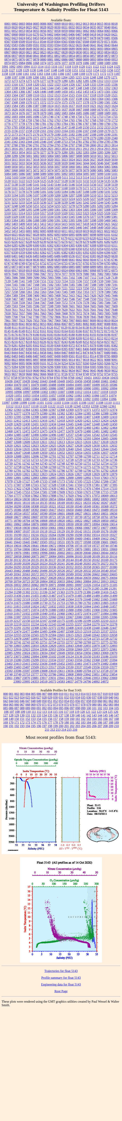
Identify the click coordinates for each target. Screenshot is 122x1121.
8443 (7, 352)
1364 (7, 91)
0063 (93, 31)
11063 (78, 395)
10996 (18, 392)
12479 (78, 431)
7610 (7, 309)
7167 (29, 284)
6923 (57, 270)
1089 (107, 63)
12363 (17, 410)
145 (105, 715)
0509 (22, 41)
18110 (26, 502)
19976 (17, 553)
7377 (93, 292)
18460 (78, 510)
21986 (113, 613)
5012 (107, 156)
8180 (36, 334)
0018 (114, 23)
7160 (107, 281)
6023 (114, 231)
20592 (78, 574)
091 (38, 708)
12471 (17, 431)
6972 (107, 270)
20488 (26, 570)
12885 (52, 477)
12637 (44, 449)
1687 (93, 113)
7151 (43, 281)
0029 (50, 27)
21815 (17, 606)
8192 (86, 334)
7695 (107, 313)
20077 (44, 556)
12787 (70, 470)
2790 (29, 145)
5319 (57, 213)
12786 (61, 470)
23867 (17, 678)
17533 (113, 488)
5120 (7, 181)
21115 (9, 588)
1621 (93, 106)
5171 (86, 188)
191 (11, 726)
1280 (64, 81)
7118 (100, 277)
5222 (57, 199)
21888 (70, 610)
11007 (61, 392)
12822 (35, 474)
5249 (22, 206)
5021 (57, 159)
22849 (78, 645)
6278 (79, 242)
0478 (93, 38)
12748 (61, 463)
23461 (78, 663)
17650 (78, 492)
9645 (93, 370)
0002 (14, 23)
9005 (64, 359)
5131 (79, 181)
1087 (93, 63)
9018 (86, 359)
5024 (72, 159)
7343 (57, 292)
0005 (36, 23)
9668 (50, 374)
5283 (107, 206)
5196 (29, 195)
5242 (86, 202)
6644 (93, 259)
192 (16, 726)
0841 (36, 56)
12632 (113, 445)
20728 (35, 581)
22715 (61, 638)
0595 (64, 45)
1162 (33, 73)
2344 (29, 141)
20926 (9, 585)
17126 (17, 481)
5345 (72, 216)
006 (38, 694)
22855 (87, 645)
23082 (26, 656)
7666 (57, 313)
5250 (29, 206)
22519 (87, 631)
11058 (61, 395)
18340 (78, 506)
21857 (113, 606)
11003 (52, 392)
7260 (22, 292)
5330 (22, 216)
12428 (9, 424)
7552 (100, 299)
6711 (100, 259)
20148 (78, 560)
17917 (61, 495)
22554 (9, 635)
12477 (61, 431)
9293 (36, 367)
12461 (96, 427)
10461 (105, 381)
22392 (61, 628)
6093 (57, 234)
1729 (43, 116)
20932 (17, 585)
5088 (36, 174)
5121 (14, 181)
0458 (72, 38)
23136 (78, 656)
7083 (107, 274)
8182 (43, 334)
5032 (14, 163)
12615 (78, 442)
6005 (43, 231)
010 (61, 694)
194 (27, 726)
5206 (64, 195)
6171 (50, 238)
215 (69, 729)
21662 (96, 599)
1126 (5, 70)
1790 (107, 124)
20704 (17, 581)
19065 (70, 528)
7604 (86, 306)
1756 (7, 120)
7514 (36, 299)
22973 (105, 649)
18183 (69, 502)
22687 (26, 638)
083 (111, 704)
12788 (78, 470)
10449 (61, 381)
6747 (7, 263)
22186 (78, 620)
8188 (72, 334)
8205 (50, 338)
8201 (29, 338)
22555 (17, 635)
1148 (54, 70)
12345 (77, 406)
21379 (78, 592)
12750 (78, 463)
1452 (79, 91)
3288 (7, 156)
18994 (96, 524)
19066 (78, 528)
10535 (105, 385)
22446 (105, 628)
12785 (52, 470)
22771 (96, 642)
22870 (96, 645)
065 (11, 704)
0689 (72, 48)
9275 (7, 367)
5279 (79, 206)
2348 (57, 141)
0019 (7, 27)
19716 (78, 545)
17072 (113, 477)
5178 (22, 191)
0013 (86, 23)
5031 (7, 163)
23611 (61, 671)
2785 (107, 141)
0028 (43, 27)
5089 (43, 174)
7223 (79, 288)
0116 (29, 34)
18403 (44, 510)
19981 (26, 553)
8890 (22, 359)
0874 (7, 59)
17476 (87, 488)
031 (61, 697)
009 (55, 694)
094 (55, 708)
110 (28, 711)
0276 (43, 34)
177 (50, 722)
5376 (86, 216)
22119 (8, 620)
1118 (68, 66)
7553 (107, 299)
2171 (114, 131)
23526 (61, 667)
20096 (70, 556)
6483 (36, 256)
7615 (43, 309)
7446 (114, 295)
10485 (44, 385)
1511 (43, 95)
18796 (35, 520)
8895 (29, 359)
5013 (114, 156)
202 (72, 726)
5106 (36, 177)
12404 (70, 417)
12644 (105, 449)
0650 (36, 48)
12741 (17, 463)
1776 (7, 124)
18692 (26, 517)
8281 (14, 345)
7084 (114, 274)
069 (33, 704)
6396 (107, 252)
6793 (93, 263)
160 (72, 719)
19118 (43, 531)
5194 (14, 195)
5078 (79, 170)
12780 (9, 470)
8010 (100, 320)
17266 (105, 481)
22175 (61, 620)
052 (55, 701)
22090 (96, 617)
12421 (87, 420)
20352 (70, 567)
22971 (87, 649)
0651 (43, 48)
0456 (57, 38)
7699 (7, 317)
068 (27, 704)
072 (50, 704)
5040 (72, 163)
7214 (29, 288)
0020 (14, 27)
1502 (114, 91)
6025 (14, 234)
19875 (70, 549)
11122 (52, 406)
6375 (50, 252)
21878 (44, 610)
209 (111, 726)
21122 (17, 588)
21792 (87, 603)
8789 (100, 356)
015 (88, 694)
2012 (29, 127)
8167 (86, 331)
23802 (61, 674)
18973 (87, 524)
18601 (61, 513)
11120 (43, 406)
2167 (86, 131)
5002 (36, 156)
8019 (107, 320)
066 (16, 704)
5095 (86, 174)
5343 (64, 216)
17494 (96, 488)
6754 (57, 263)
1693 (14, 116)
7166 (22, 284)
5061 (79, 166)
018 (105, 694)
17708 (96, 492)
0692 (93, 48)
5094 (79, 174)
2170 (107, 131)
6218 (78, 238)
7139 (7, 281)
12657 (105, 452)
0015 (100, 23)
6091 (43, 234)
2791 (36, 145)
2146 (57, 127)
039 (105, 697)
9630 (50, 370)
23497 (26, 667)
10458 (87, 381)
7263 (43, 292)
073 (55, 704)
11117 (26, 406)
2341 (7, 141)
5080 (93, 170)
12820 (17, 474)
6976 (7, 274)
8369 (64, 345)
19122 (52, 531)
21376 (70, 592)
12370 (78, 410)
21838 (70, 606)
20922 (113, 581)
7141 (22, 281)
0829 (72, 52)
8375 (86, 345)
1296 (93, 81)
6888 (86, 267)
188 (111, 722)
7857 (114, 317)
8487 (36, 356)
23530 (70, 667)
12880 (9, 477)
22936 (44, 649)
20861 (78, 581)
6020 (93, 231)
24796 (87, 681)
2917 (7, 152)
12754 (105, 463)
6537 (79, 256)
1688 (100, 113)
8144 (114, 327)
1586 (29, 106)
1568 (14, 102)
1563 (93, 99)
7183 (57, 284)
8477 (100, 352)
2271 (36, 138)
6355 (107, 249)
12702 (61, 456)
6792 (86, 263)
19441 (9, 542)
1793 (7, 127)
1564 (100, 99)
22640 (87, 635)
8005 (79, 320)
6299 (29, 245)
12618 (105, 442)
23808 (70, 674)
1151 (75, 70)
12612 (52, 442)
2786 (114, 141)
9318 (22, 370)
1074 (43, 63)
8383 (7, 349)
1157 (117, 70)
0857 (93, 56)
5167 (57, 188)
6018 (79, 231)
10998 (35, 392)
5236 (43, 202)
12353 (86, 406)
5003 (43, 156)
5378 (100, 216)
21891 (87, 610)
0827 (57, 52)
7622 (72, 309)
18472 (96, 510)
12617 (96, 442)
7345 (64, 292)
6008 (50, 231)
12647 (17, 452)
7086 (15, 277)
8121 (29, 327)
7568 (50, 302)
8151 (29, 331)
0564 (57, 41)
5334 (50, 216)
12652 (61, 452)
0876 (22, 59)
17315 (35, 485)
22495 (44, 631)
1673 (7, 113)
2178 (43, 134)
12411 (8, 420)
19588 (87, 542)
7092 (43, 277)
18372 (113, 506)
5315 (29, 213)
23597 (26, 671)
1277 (43, 81)
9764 (50, 377)
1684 (72, 113)
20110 (105, 556)
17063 (105, 477)
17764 (9, 495)
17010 (96, 477)
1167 (68, 73)
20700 (9, 581)
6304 (64, 245)
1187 (117, 73)
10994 (113, 388)
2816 (14, 149)
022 (11, 697)
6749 (22, 263)
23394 (113, 660)
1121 (89, 66)
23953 (96, 678)
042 (5, 701)
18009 (105, 495)
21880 (52, 610)
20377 (105, 567)
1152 (82, 70)
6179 (64, 238)
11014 (87, 392)
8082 (86, 324)
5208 (79, 195)
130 (22, 715)
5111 (65, 177)
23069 (105, 653)
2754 (72, 141)
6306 (79, 245)
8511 (86, 356)
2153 (107, 127)
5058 (64, 166)
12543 (105, 435)
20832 (52, 581)
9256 (72, 363)
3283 (86, 152)
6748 (14, 263)
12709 (87, 456)
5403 (14, 224)
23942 (70, 678)
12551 (26, 438)
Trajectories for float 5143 (61, 971)
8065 (50, 324)
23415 (26, 663)
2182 (72, 134)
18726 (61, 517)
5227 (93, 199)
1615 (57, 106)
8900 (57, 359)
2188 (93, 134)
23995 (26, 681)
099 (83, 708)
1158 (5, 73)
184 (88, 722)
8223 (36, 342)
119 (77, 711)
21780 (78, 603)
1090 (114, 63)
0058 (57, 31)
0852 (57, 56)
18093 (105, 499)
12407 (87, 417)
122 (93, 711)
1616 (64, 106)
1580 (100, 102)
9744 (79, 374)
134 (44, 715)
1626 (14, 109)
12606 (113, 438)
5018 (36, 159)
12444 (61, 424)
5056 (50, 166)
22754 (52, 642)
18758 (96, 517)
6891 (100, 267)
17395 (113, 485)
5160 (7, 188)
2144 (43, 127)
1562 (86, 99)
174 (33, 722)
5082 (107, 170)
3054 (22, 152)
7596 (36, 306)
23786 (52, 674)
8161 (43, 331)
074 (61, 704)
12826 (70, 474)
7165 (14, 284)
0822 (36, 52)
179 (61, 722)
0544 (43, 41)
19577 (78, 542)
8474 (86, 352)
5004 (50, 156)
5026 (86, 159)
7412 (64, 295)
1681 (50, 113)
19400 (78, 538)
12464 (113, 427)
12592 (78, 438)
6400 (7, 256)
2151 (93, 127)
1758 (22, 120)
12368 (61, 410)
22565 (35, 635)
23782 (44, 674)
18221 (78, 502)
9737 (72, 374)
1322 (50, 84)
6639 (57, 259)
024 (22, 697)
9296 (50, 367)
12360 (103, 406)
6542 (86, 256)
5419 (93, 224)
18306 (26, 506)
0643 (107, 45)
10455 (70, 381)
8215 (7, 342)
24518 (44, 681)
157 (55, 719)
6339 (64, 249)
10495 (78, 385)
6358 (14, 252)
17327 (44, 485)
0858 (100, 56)
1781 (43, 124)
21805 (105, 603)
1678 (36, 113)
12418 (61, 420)
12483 (113, 431)
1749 (72, 116)
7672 (79, 313)
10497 (87, 385)
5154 (79, 184)
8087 (100, 324)
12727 (61, 460)
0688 (64, 48)
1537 (72, 99)
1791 (114, 124)
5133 (93, 181)
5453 (14, 231)
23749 (17, 674)
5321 (72, 213)
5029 (107, 159)
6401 (14, 256)
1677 (29, 113)
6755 (64, 263)
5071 (29, 170)
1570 (29, 102)
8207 (64, 338)
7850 (107, 317)
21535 (52, 599)
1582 (114, 102)
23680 (78, 671)
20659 (87, 578)
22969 (78, 649)
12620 (9, 445)
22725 (96, 638)
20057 (9, 556)
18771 (9, 520)
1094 (26, 66)
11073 (104, 395)
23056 (87, 653)
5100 (107, 174)
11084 (35, 399)
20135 (35, 560)
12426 (113, 420)
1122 (96, 66)
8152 (36, 331)
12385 (87, 413)
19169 (96, 531)
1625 (7, 109)
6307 (86, 245)
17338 (61, 485)
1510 (36, 95)
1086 (86, 63)
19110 (35, 531)
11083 (26, 399)
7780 (36, 317)
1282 (79, 81)
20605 (113, 574)
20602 (96, 574)
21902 (105, 610)
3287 (114, 152)
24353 (35, 681)
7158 (93, 281)
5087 (29, 174)
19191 (9, 535)
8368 (57, 345)
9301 (64, 367)
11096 (112, 399)
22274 (105, 624)
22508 (70, 631)
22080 (78, 617)
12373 (105, 410)
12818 (113, 470)
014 (83, 694)
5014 (7, 159)
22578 (44, 635)
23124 (70, 656)
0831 (86, 52)
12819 (9, 474)
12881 (17, 477)
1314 (114, 81)
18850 (105, 520)
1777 (14, 124)
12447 (87, 424)
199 (55, 726)
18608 (70, 513)
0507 (7, 41)
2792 (43, 145)
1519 (100, 95)
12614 (70, 442)
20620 (26, 578)
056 (77, 701)
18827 (87, 520)
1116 (54, 66)
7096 (57, 277)
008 (50, 694)
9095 (22, 363)
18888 (44, 524)
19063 (61, 528)
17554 (35, 492)
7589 (7, 306)
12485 (17, 435)
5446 (79, 227)
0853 (64, 56)
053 (61, 701)
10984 (35, 388)
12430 (26, 424)
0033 (79, 27)
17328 (52, 485)
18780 (17, 520)
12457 (61, 427)
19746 (113, 545)
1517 (86, 95)
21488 (87, 595)
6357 (7, 252)
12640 (70, 449)
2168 (93, 131)
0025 (29, 27)
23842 (87, 674)
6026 (22, 234)
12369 (70, 410)
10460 (96, 381)
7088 (22, 277)
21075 (105, 585)
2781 (79, 141)
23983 (17, 681)
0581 (114, 41)
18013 (113, 495)
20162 (96, 560)
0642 (100, 45)
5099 (100, 174)
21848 (105, 606)
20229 (52, 563)
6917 (14, 270)
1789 (100, 124)
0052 (14, 31)
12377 (17, 413)
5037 (50, 163)
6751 (36, 263)
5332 (36, 216)
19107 (26, 531)
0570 (100, 41)
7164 (7, 284)
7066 (36, 274)
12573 (61, 438)
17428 (26, 488)
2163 (57, 131)
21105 (113, 585)
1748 (64, 116)
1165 (54, 73)
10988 (70, 388)
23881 (35, 678)
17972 (96, 495)
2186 (79, 134)
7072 (50, 274)
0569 (93, 41)
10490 (61, 385)
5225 (79, 199)
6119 (36, 238)
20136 (44, 560)
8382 (114, 345)
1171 (96, 73)
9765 (57, 377)
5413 (50, 224)
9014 (72, 359)
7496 (29, 299)
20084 (52, 556)
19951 (105, 549)
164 (94, 719)
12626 (61, 445)
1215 (78, 77)
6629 (107, 256)
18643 (96, 513)
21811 (8, 606)
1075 (50, 63)
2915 (107, 149)
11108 (99, 402)
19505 (44, 542)
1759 (29, 120)
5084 (7, 174)
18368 (105, 506)
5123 (29, 181)
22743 (26, 642)
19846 (52, 549)
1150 (68, 70)
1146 (40, 70)
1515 (72, 95)
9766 (64, 377)
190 (5, 726)
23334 (52, 660)
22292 (26, 628)
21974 (87, 613)
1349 (86, 88)
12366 (44, 410)
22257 (78, 624)
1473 (100, 91)
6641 (72, 259)
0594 (57, 45)
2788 (14, 145)
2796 (64, 145)
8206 (57, 338)
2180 (57, 134)
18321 (52, 506)
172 (22, 722)
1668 (86, 109)
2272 (43, 138)
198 (50, 726)
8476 (93, 352)
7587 (114, 302)
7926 (29, 320)
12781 (17, 470)
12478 (70, 431)
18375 (9, 510)
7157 (86, 281)
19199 (17, 535)
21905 (113, 610)
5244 (100, 202)
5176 (7, 191)
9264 (93, 363)
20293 (17, 567)
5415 (64, 224)
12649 (35, 452)
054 (66, 701)
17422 (17, 488)
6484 (43, 256)
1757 (14, 120)
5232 (14, 202)
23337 (61, 660)
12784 (44, 470)
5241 (79, 202)
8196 (107, 334)
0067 (7, 34)
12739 (9, 463)
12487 (26, 435)
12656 (96, 452)
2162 (50, 131)
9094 (14, 363)
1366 (22, 91)
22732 (113, 638)
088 (22, 708)
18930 (70, 524)
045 (16, 701)
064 (5, 704)
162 (83, 719)
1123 (103, 66)
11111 (116, 402)
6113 (15, 238)
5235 (36, 202)
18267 (104, 502)
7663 (43, 313)
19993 (35, 553)
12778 (105, 467)
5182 (50, 191)
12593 (87, 438)
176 (44, 722)
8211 (93, 338)
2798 (79, 145)
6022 (107, 231)
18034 (35, 499)
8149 (22, 331)
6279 (86, 242)
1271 (114, 77)
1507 (22, 95)
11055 (44, 395)
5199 (50, 195)
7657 (22, 313)
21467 (52, 595)
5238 (57, 202)
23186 (105, 656)
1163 (40, 73)
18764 (113, 517)
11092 (87, 399)
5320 (64, 213)
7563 (29, 302)
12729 (78, 460)
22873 (105, 645)
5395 (72, 220)
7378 (100, 292)
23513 (44, 667)
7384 (7, 295)
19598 (96, 542)
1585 (22, 106)
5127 (57, 181)
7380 (107, 292)
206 (94, 726)
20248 (78, 563)
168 (116, 719)
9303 (79, 367)
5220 (43, 199)
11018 (104, 392)
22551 (113, 631)
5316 (36, 213)
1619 (86, 106)
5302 (64, 209)
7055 (22, 274)
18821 (70, 520)
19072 (96, 528)
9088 (107, 359)
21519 (26, 599)
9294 (43, 367)
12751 (87, 463)
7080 (86, 274)
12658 (113, 452)
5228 (100, 199)
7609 (114, 306)
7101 (65, 277)
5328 (7, 216)
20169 (105, 560)
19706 (70, 545)
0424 (22, 38)
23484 (113, 663)
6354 (100, 249)
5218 (36, 199)
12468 (9, 431)
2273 (50, 138)
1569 (22, 102)
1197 (15, 77)
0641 (93, 45)
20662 (96, 578)
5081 (100, 170)
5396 (79, 220)
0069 (22, 34)
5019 (43, 159)
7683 (100, 313)
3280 (64, 152)
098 (77, 708)
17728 (113, 492)
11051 (18, 395)
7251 (93, 288)
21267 (78, 588)
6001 (29, 231)
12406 (78, 417)
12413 (26, 420)
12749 (70, 463)
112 (39, 711)
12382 (61, 413)
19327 (113, 535)
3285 (100, 152)
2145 (50, 127)
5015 (14, 159)
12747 (52, 463)
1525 (29, 99)
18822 (78, 520)
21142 (34, 588)
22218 (9, 624)
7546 (72, 299)
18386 (17, 510)
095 (61, 708)
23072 (9, 656)
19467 (35, 542)
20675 (105, 578)
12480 (87, 431)
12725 (52, 460)
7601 (72, 306)
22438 (87, 628)
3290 (22, 156)
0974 (7, 63)
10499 (96, 385)
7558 (14, 302)
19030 (26, 528)
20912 (96, 581)
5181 (43, 191)
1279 (57, 81)
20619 (17, 578)
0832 (93, 52)
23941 (61, 678)
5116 (100, 177)
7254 (114, 288)
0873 (114, 56)
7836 (79, 317)
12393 (9, 417)
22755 (61, 642)
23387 (105, 660)
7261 (29, 292)
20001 (52, 553)
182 (77, 722)
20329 (35, 567)
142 (88, 715)
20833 (61, 581)
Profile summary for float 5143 (61, 977)
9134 (57, 363)
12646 (9, 452)
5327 (114, 213)
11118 (35, 406)
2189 (100, 134)
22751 (44, 642)
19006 (105, 524)
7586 (107, 302)
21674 (9, 603)
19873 (61, 549)
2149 (79, 127)
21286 (104, 588)
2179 (50, 134)
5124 (36, 181)
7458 (7, 299)
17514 (105, 488)
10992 (105, 388)
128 (11, 715)
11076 (9, 399)
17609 (61, 492)
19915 (96, 549)
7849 (100, 317)
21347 (52, 592)
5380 (107, 216)
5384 (14, 220)
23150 (87, 656)
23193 (113, 656)
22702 (44, 638)
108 (17, 711)
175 (38, 722)
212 (52, 729)
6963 (79, 270)
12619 (113, 442)
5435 (57, 227)
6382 (64, 252)
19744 (105, 545)
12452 (17, 427)
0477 (86, 38)
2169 (100, 131)
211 (47, 729)
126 (115, 711)
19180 (113, 531)
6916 (7, 270)
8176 (14, 334)
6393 (93, 252)
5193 (7, 195)
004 (27, 694)
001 (11, 694)
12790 (87, 470)
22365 (44, 628)
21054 (96, 585)
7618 (50, 309)
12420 (78, 420)
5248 (14, 206)
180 (66, 722)
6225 (7, 242)
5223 (64, 199)
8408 (93, 349)
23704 (87, 671)
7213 (22, 288)
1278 (50, 81)
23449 (52, 663)
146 (111, 715)
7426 (93, 295)
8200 (22, 338)
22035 (26, 617)
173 (27, 722)
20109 (96, 556)
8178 (22, 334)
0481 (107, 38)
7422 (79, 295)
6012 (72, 231)
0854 (72, 56)
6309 (100, 245)
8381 (107, 345)
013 (77, 694)
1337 (7, 88)
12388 (105, 413)
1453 (86, 91)
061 (105, 701)
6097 (86, 234)
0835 (114, 52)
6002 (36, 231)
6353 (93, 249)
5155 (86, 184)
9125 (50, 363)
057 (83, 701)
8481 (114, 352)
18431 (61, 510)
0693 (100, 48)
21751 (52, 603)
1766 (79, 120)
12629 (87, 445)
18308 (35, 506)
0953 (114, 59)
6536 (72, 256)
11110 (108, 402)
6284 (7, 245)
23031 (35, 653)
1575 (64, 102)
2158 (29, 131)
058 (88, 701)
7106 (79, 277)
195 (33, 726)
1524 (22, 99)
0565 (64, 41)
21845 (96, 606)
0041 (114, 27)
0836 (7, 56)
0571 (107, 41)
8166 (79, 331)
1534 (50, 99)
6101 (107, 234)
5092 (64, 174)
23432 (35, 663)
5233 (22, 202)
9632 (64, 370)
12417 (52, 420)
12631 (105, 445)
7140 (14, 281)
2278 (86, 138)
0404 (57, 34)
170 (11, 722)
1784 (64, 124)
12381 (52, 413)
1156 (110, 70)
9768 (71, 377)
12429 (17, 424)
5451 (114, 227)
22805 (26, 645)
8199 (14, 338)
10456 (78, 381)
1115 (47, 66)
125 (110, 711)
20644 (78, 578)
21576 (78, 599)
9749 (86, 374)
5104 (22, 177)
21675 (17, 603)
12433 (44, 424)
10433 (97, 377)
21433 (9, 595)
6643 (86, 259)
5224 (72, 199)
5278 (72, 206)
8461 (50, 352)
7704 (22, 317)
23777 (35, 674)
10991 (96, 388)
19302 (87, 535)
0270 (36, 34)
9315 (14, 370)
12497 (61, 435)
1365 (14, 91)
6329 (22, 249)
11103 (57, 402)
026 (33, 697)
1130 (33, 70)
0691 (86, 48)
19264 (52, 535)
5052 (29, 166)
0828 (64, 52)
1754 (107, 116)
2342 (14, 141)
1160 (19, 73)
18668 (9, 517)
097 (72, 708)
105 (116, 708)
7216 (43, 288)
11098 (14, 402)
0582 (7, 45)
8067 (64, 324)
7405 (50, 295)
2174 (22, 134)
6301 (43, 245)
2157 (22, 131)
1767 (86, 120)
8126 (50, 327)
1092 (12, 66)
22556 (26, 635)
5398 (93, 220)
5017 (29, 159)
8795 (107, 356)
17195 (78, 481)
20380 (113, 567)
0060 (72, 31)
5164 (36, 188)
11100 (32, 402)
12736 (113, 460)
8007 (86, 320)
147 (116, 715)
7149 (29, 281)
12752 (96, 463)
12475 (44, 431)
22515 (78, 631)
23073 (17, 656)
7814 (64, 317)
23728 (105, 671)
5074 (50, 170)
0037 (100, 27)
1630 (22, 109)
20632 (61, 578)
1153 (89, 70)
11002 (44, 392)
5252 (43, 206)
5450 (107, 227)
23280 (17, 660)
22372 (52, 628)
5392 (64, 220)
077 (77, 704)
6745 (107, 259)
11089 (61, 399)
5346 (79, 216)
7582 (93, 302)
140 (77, 715)
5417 (79, 224)
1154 (96, 70)
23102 (52, 656)
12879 (113, 474)
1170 (89, 73)
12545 (113, 435)
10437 (17, 381)
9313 (7, 370)
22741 (17, 642)
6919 (29, 270)
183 (83, 722)
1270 (107, 77)
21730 (44, 603)
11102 (48, 402)
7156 (79, 281)
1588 (43, 106)
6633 (22, 259)
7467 (14, 299)
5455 (22, 231)
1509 (29, 95)
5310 (7, 213)
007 (44, 694)
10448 (52, 381)
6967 (86, 270)
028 (44, 697)
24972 (105, 681)
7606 (100, 306)
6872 (7, 267)
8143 (107, 327)
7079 (79, 274)
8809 (114, 356)
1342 (43, 88)
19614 (9, 545)
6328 (14, 249)
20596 (87, 574)
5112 (72, 177)
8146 (14, 331)
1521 (114, 95)
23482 (105, 663)
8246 (72, 342)
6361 (36, 252)
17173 (61, 481)
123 (99, 711)
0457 (64, 38)
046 (22, 701)
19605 (113, 542)
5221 (50, 199)
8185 (64, 334)
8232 (50, 342)
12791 (96, 470)
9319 (29, 370)
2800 (93, 145)
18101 (18, 502)
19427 (113, 538)
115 (55, 711)
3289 (14, 156)
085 (5, 708)
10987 (61, 388)
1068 (36, 63)
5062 (86, 166)
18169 (61, 502)
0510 (29, 41)
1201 (43, 77)
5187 (79, 191)
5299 (43, 209)
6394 (100, 252)
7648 (114, 309)
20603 (105, 574)
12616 (87, 442)
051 (50, 701)
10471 (26, 385)
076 (72, 704)
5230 (114, 199)
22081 (87, 617)
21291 (113, 588)
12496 (52, 435)
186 (99, 722)
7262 (36, 292)
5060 (72, 166)
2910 (72, 149)
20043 (96, 553)
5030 (114, 159)
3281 (72, 152)
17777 (17, 495)
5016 (22, 159)
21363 (61, 592)
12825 (61, 474)
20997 (78, 585)
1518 (93, 95)
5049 (7, 166)
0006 (43, 23)
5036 (43, 163)
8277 (114, 342)
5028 (100, 159)
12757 (9, 467)
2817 (22, 149)
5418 (86, 224)
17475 (78, 488)
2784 (100, 141)
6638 (50, 259)
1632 (36, 109)
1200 (36, 77)
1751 (86, 116)
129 (16, 715)
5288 (22, 209)
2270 (29, 138)
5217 (29, 199)
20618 (9, 578)
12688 (17, 456)
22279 (9, 628)
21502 (17, 599)
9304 (86, 367)
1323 (57, 84)
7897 (14, 320)
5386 (29, 220)
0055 (36, 31)
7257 (7, 292)
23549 (87, 667)
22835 (61, 645)
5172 (93, 188)
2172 (7, 134)
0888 (79, 59)
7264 (50, 292)
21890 (78, 610)
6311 (114, 245)
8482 (7, 356)
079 (88, 704)
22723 (78, 638)
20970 (44, 585)
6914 (107, 267)
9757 (7, 377)
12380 (44, 413)
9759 (21, 377)
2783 (93, 141)
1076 (57, 63)
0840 (29, 56)
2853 (57, 149)
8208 (72, 338)
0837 (14, 56)
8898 (43, 359)
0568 (86, 41)
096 (66, 708)
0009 (57, 23)
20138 (61, 560)
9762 (35, 377)
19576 (70, 542)
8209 (79, 338)
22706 (52, 638)
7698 (114, 313)
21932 (26, 613)
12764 (26, 467)
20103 (79, 556)
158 (61, 719)
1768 (93, 120)
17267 (113, 481)
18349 (87, 506)
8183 (50, 334)
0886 (64, 59)
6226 (14, 242)
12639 (61, 449)
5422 (114, 224)
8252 (86, 342)
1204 (64, 77)
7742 (29, 317)
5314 (22, 213)
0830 (79, 52)
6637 (43, 259)
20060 (26, 556)
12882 (26, 477)
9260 (86, 363)
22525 (96, 631)
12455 (44, 427)
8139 (93, 327)
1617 (72, 106)
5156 (93, 184)
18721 (52, 517)
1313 (107, 81)
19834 (35, 549)
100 (88, 708)
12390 (113, 413)
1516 (79, 95)
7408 (57, 295)
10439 (26, 381)
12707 (70, 456)
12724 (44, 460)
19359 (44, 538)
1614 (50, 106)
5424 (14, 227)
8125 (43, 327)
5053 (36, 166)
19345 (17, 538)
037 (94, 697)
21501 (9, 599)
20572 (35, 574)
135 (50, 715)
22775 (105, 642)
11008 (70, 392)
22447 (113, 628)
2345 (36, 141)
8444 (14, 352)
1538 (79, 99)
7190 (107, 284)
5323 (86, 213)
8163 (57, 331)
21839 (78, 606)
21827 (44, 606)
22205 (96, 620)
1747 (57, 116)
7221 (64, 288)
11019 (113, 392)
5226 (86, 199)
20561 (17, 574)
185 (94, 722)
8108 (8, 327)
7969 (57, 320)
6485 (50, 256)
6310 (107, 245)
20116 (113, 556)
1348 (79, 88)
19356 (35, 538)
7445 (107, 295)
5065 (107, 166)
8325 (43, 345)
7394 (22, 295)
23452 (61, 663)
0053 (22, 31)
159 (66, 719)
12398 (35, 417)
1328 (86, 84)
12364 (26, 410)
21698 (35, 603)
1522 (7, 99)
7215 (36, 288)
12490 (35, 435)
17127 (26, 481)
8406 (86, 349)
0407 (79, 34)
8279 (7, 345)
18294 (9, 506)
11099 (23, 402)
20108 (87, 556)
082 (105, 704)
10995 (9, 392)
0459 (79, 38)
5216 (22, 199)
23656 (70, 671)
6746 (114, 259)
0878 (36, 59)
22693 (35, 638)
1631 (29, 109)
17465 (61, 488)
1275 (29, 81)
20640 (70, 578)
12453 (26, 427)
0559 (50, 41)
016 (94, 694)
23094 (35, 656)
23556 (96, 667)
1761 (43, 120)
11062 (69, 395)
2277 (79, 138)
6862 (114, 263)
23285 (26, 660)
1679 (43, 113)
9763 (43, 377)
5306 (93, 209)
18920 (61, 524)
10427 (79, 377)
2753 (64, 141)
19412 (105, 538)
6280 (93, 242)
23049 (61, 653)
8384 (14, 349)
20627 (44, 578)
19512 (52, 542)
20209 (26, 563)
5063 (93, 166)
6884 (64, 267)
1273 (14, 81)
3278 (50, 152)
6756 (72, 263)
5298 (36, 209)
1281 (72, 81)
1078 (72, 63)
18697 (35, 517)
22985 (9, 653)
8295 (29, 345)
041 (116, 697)
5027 (93, 159)
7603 (79, 306)
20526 (61, 570)
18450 (70, 510)
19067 (87, 528)
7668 (64, 313)
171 (16, 722)
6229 (36, 242)
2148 (72, 127)
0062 (86, 31)
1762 (50, 120)
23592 (9, 671)
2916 (114, 149)
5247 (7, 206)
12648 (26, 452)
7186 (79, 284)
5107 (44, 177)
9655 (7, 374)
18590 (44, 513)
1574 (57, 102)
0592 (43, 45)
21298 (17, 592)
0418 (93, 34)
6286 (22, 245)
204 (83, 726)
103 (105, 708)
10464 (9, 385)
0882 (57, 59)
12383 (70, 413)
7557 (7, 302)
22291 (17, 628)
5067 (7, 170)
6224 (114, 238)
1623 (107, 106)
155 (44, 719)
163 (88, 719)
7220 (57, 288)
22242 (44, 624)
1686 (86, 113)
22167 (44, 620)
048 (33, 701)
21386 (87, 592)
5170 (79, 188)
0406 (72, 34)
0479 (100, 38)
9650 (107, 370)
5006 (64, 156)
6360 (29, 252)
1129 (26, 70)
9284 (14, 367)
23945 (78, 678)
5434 (50, 227)
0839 (22, 56)
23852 (105, 674)
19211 (26, 535)
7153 (57, 281)
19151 (87, 531)
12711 (96, 456)
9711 (57, 374)
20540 (105, 570)
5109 (58, 177)
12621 (17, 445)
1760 (36, 120)
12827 (78, 474)
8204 (43, 338)
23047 (52, 653)
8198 (7, 338)
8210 (86, 338)
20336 (52, 567)
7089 (29, 277)
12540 (78, 435)
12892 (87, 477)
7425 (86, 295)
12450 (113, 424)
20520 (52, 570)
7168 (36, 284)
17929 (70, 495)
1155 (103, 70)
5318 (50, 213)
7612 (22, 309)
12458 (70, 427)
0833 (100, 52)
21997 (17, 617)
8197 (114, 334)
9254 (64, 363)
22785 (113, 642)
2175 (29, 134)
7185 (72, 284)
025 (27, 697)
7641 (93, 309)
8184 (57, 334)
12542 (96, 435)
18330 (70, 506)
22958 (70, 649)
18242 (96, 502)
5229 (107, 199)
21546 (61, 599)
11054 (35, 395)
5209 (86, 195)
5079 (86, 170)
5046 (100, 163)
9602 (43, 370)
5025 (79, 159)
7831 (72, 317)
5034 (29, 163)
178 (55, 722)
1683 (64, 113)
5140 (29, 184)
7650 (7, 313)
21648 (87, 599)
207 (99, 726)
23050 (70, 653)
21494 (105, 595)
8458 (43, 352)
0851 (50, 56)
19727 (96, 545)
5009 (86, 156)
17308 (26, 485)
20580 (61, 574)
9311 (107, 367)
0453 (36, 38)
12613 (61, 442)
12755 (113, 463)
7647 (107, 309)
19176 (104, 531)
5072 (36, 170)
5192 (114, 191)
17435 (44, 488)
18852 (113, 520)
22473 (9, 631)
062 (111, 701)
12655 (87, 452)
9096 (29, 363)
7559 (22, 302)
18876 (35, 524)
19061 (52, 528)
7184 (64, 284)
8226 (43, 342)
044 (11, 701)
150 (16, 719)
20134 (26, 560)
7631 (79, 309)
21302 (26, 592)
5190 (100, 191)
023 (16, 697)
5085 (14, 174)
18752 (87, 517)
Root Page (61, 991)
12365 (35, 410)
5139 (22, 184)
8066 (57, 324)
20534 (96, 570)
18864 (26, 524)
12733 (96, 460)
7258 (14, 292)
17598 (52, 492)
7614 (36, 309)
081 (99, 704)
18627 (78, 513)
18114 (35, 502)
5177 (14, 191)
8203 (36, 338)
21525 (35, 599)
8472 (79, 352)
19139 (69, 531)
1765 (72, 120)
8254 (100, 342)
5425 (22, 227)
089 (27, 708)
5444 (64, 227)
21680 (26, 603)
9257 (79, 363)
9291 (29, 367)
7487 (22, 299)
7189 (100, 284)
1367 (29, 91)
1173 (110, 73)
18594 (52, 513)
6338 (57, 249)
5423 (7, 227)
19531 (61, 542)
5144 (57, 184)
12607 (9, 442)
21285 (95, 588)
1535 (57, 99)
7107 (86, 277)
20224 (44, 563)
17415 (9, 488)
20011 (69, 553)
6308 (93, 245)
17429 (35, 488)
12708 (78, 456)
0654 (57, 48)
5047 (107, 163)
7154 (64, 281)
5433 (43, 227)
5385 (22, 220)
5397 (86, 220)
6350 (79, 249)
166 (105, 719)
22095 (105, 617)
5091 (57, 174)
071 (44, 704)
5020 (50, 159)
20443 (9, 570)
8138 (86, 327)
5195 (22, 195)
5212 (107, 195)
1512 (50, 95)
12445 (70, 424)
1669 (93, 109)
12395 (17, 417)
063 (116, 701)
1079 (79, 63)
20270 (96, 563)
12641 (78, 449)
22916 (17, 649)
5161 (14, 188)
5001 (29, 156)
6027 (29, 234)
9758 (14, 377)
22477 (26, 631)
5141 (36, 184)
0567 (79, 41)
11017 (95, 392)
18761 (105, 517)
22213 (113, 620)
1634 (50, 109)
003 (22, 694)
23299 (35, 660)
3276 (36, 152)
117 (66, 711)
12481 (96, 431)
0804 (107, 48)
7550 (93, 299)
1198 (22, 77)
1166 (61, 73)
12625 (52, 445)
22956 (61, 649)
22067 (70, 617)
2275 (64, 138)
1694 (22, 116)
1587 (36, 106)
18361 (96, 506)
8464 (57, 352)
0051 (7, 31)
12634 (17, 449)
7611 (14, 309)
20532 (87, 570)
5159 (114, 184)
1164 (47, 73)
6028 (36, 234)
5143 (50, 184)
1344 (50, 88)
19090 (9, 531)
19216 (35, 535)
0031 (64, 27)
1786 (79, 124)
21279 (87, 588)
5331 (29, 216)
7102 (72, 277)
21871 (26, 610)
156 (50, 719)
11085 (44, 399)
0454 (43, 38)
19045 (35, 528)
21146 (43, 588)
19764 (17, 549)
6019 (86, 231)
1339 (22, 88)
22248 (61, 624)
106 (6, 711)
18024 (17, 499)
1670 (100, 109)
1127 (12, 70)
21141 (26, 588)
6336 (43, 249)
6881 (43, 267)
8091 (114, 324)
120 (82, 711)
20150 (87, 560)
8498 (57, 356)
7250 (86, 288)
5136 (114, 181)
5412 (43, 224)
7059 (29, 274)
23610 (52, 671)
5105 (29, 177)
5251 (36, 206)
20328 (26, 567)
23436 (44, 663)
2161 (43, 131)
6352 (86, 249)
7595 (29, 306)
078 (83, 704)
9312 (114, 367)
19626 (26, 545)
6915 (114, 267)
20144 (70, 560)
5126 (50, 181)
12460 (87, 427)
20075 (35, 556)
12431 (35, 424)
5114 (86, 177)
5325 (100, 213)
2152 (100, 127)
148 (5, 719)
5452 (7, 231)
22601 (61, 635)
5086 (22, 174)
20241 (61, 563)
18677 (17, 517)
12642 (87, 449)
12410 (113, 417)
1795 (14, 127)
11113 (18, 406)
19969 (113, 549)
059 (94, 701)
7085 (8, 277)
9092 (7, 363)
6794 (100, 263)
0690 (79, 48)
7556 (114, 299)
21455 (35, 595)
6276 (64, 242)
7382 (114, 292)
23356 (78, 660)
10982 (17, 388)
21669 (113, 599)
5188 (86, 191)
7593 (14, 306)
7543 (64, 299)
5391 (57, 220)
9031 (100, 359)
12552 (35, 438)
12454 (35, 427)
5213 (114, 195)
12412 (17, 420)
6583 (93, 256)
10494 (70, 385)
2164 (64, 131)
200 (61, 726)
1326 (72, 84)
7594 (22, 306)
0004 (29, 23)
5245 (107, 202)
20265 (87, 563)
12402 (61, 417)
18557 (26, 513)
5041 (79, 163)
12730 (87, 460)
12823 (44, 474)
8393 (50, 349)
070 (38, 704)
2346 (43, 141)
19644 (44, 545)
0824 (50, 52)
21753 (61, 603)
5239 (64, 202)
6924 (64, 270)
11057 (52, 395)
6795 (107, 263)
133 (38, 715)
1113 (33, 66)
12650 (44, 452)
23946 (87, 678)
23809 (78, 674)
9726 (64, 374)
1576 (72, 102)
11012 (78, 392)
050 (44, 701)
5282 (100, 206)
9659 (22, 374)
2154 (114, 127)
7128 (107, 277)
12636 (35, 449)
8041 (22, 324)
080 (94, 704)
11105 (74, 402)
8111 (15, 327)
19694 (61, 545)
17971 (87, 495)
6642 (79, 259)
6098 (93, 234)
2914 (100, 149)
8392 (43, 349)
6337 (50, 249)
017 (99, 694)
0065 (107, 31)
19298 (78, 535)
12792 (105, 470)
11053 (26, 395)
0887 (72, 59)
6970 (100, 270)
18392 (35, 510)
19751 (9, 549)
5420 (100, 224)
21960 (61, 613)
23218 (9, 660)
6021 (100, 231)
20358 (87, 567)
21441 (26, 595)
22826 (44, 645)
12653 (70, 452)
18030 (26, 499)
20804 (44, 581)
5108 (51, 177)
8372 (72, 345)
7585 (100, 302)
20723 (26, 581)
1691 (114, 113)
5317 (43, 213)
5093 (72, 174)
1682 (57, 113)
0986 (29, 63)
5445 (72, 227)
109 (22, 711)
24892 (96, 681)
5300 (50, 209)
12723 (35, 460)
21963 (70, 613)
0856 (86, 56)
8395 (64, 349)
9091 (114, 359)
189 (116, 722)
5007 (72, 156)
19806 (26, 549)
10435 (114, 377)
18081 (87, 499)
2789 (22, 145)
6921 (43, 270)
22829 (52, 645)
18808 (44, 520)
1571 (36, 102)
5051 (22, 166)
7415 (72, 295)
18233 (87, 502)
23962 (105, 678)
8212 (100, 338)
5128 (64, 181)
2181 (64, 134)
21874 (35, 610)
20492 (35, 570)
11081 (18, 399)
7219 (50, 288)
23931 (52, 678)
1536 (64, 99)
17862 (35, 495)
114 (50, 711)
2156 (14, 131)
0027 (36, 27)
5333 (43, 216)
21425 (113, 592)
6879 (36, 267)
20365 (96, 567)
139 (72, 715)
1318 (29, 84)
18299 (17, 506)
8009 (93, 320)
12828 (87, 474)
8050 (29, 324)
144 (99, 715)
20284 (9, 567)
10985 (44, 388)
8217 (22, 342)
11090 (69, 399)
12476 (52, 431)
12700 (44, 456)
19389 (70, 538)
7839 (86, 317)
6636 (36, 259)
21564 (70, 599)
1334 (100, 84)
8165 (72, 331)
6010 (57, 231)
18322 (61, 506)
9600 (36, 370)
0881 (50, 59)
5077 (72, 170)
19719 (87, 545)
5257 (64, 206)
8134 (78, 327)
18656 (113, 513)
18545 (9, 513)
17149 (35, 481)
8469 (72, 352)
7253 (107, 288)
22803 (17, 645)
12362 (9, 410)
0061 (79, 31)
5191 (107, 191)
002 (16, 694)
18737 (70, 517)
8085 (93, 324)
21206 (52, 588)
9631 (57, 370)
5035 (36, 163)
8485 (22, 356)
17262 (96, 481)
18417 (52, 510)
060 (99, 701)
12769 (52, 467)
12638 (52, 449)
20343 (61, 567)
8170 (93, 331)
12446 (78, 424)
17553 (26, 492)
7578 (86, 302)
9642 (86, 370)
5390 (50, 220)
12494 (44, 435)
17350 (78, 485)
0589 (29, 45)
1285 (86, 81)
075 (66, 704)
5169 (72, 188)
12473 (35, 431)
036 (88, 697)
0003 (22, 23)
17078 (9, 481)
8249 (79, 342)
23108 (61, 656)
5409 (22, 224)
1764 (64, 120)
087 (16, 708)
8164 (64, 331)
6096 (79, 234)
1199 (29, 77)
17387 (105, 485)
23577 (113, 667)
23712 (96, 671)
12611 (43, 442)
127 (5, 715)
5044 (86, 163)
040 (111, 697)
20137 (52, 560)
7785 (43, 317)
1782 (50, 124)
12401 (52, 417)
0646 (14, 48)
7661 (36, 313)
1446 (43, 91)
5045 (93, 163)
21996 (9, 617)
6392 (86, 252)
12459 (78, 427)
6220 (93, 238)
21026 (87, 585)
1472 (93, 91)
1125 (117, 66)
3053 (14, 152)
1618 (79, 106)
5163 (29, 188)
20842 (70, 581)
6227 (22, 242)
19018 (17, 528)
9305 (93, 367)
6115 (22, 238)
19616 (17, 545)
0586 (22, 45)
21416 (105, 592)
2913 (93, 149)
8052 (36, 324)
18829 (96, 520)
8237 (57, 342)
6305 (72, 245)
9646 (100, 370)
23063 (96, 653)
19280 (61, 535)
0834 (107, 52)
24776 (78, 681)
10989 (78, 388)
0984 (22, 63)
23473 (87, 663)
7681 (93, 313)
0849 (43, 56)
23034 (44, 653)
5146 (72, 184)
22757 (70, 642)
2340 (114, 138)
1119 (75, 66)
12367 (52, 410)
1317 (22, 84)
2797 (72, 145)
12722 (26, 460)
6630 (114, 256)
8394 (57, 349)
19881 (87, 549)
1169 (82, 73)
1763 (57, 120)
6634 (29, 259)
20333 (44, 567)
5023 (64, 159)
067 (22, 704)
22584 (52, 635)
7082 (100, 274)
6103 (8, 238)
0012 (79, 23)
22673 (9, 638)
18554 (17, 513)
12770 (61, 467)
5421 (107, 224)
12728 (70, 460)
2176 (36, 134)
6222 (100, 238)
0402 (50, 34)
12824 (52, 474)
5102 (8, 177)
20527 (70, 570)
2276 (72, 138)
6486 (57, 256)
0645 (7, 48)
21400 (96, 592)
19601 (105, 542)
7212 (14, 288)
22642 (96, 635)
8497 (50, 356)
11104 (66, 402)
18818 (52, 520)
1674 (14, 113)
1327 (79, 84)
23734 (113, 671)
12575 (70, 438)
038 (99, 697)
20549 (9, 574)
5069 (22, 170)
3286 (107, 152)
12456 (52, 427)
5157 (100, 184)
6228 (29, 242)
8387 (22, 349)
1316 (14, 84)
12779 (113, 467)
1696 (36, 116)
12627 (70, 445)
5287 (14, 209)
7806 (57, 317)
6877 (29, 267)
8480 (107, 352)
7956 (43, 320)
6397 (114, 252)
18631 (87, 513)
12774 (78, 467)
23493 (17, 667)
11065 (87, 395)
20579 (52, 574)
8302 (36, 345)
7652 (14, 313)
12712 (105, 456)
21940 (44, 613)
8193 (93, 334)
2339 (107, 138)
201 (66, 726)
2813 (107, 145)
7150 (36, 281)
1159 (12, 73)
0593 (50, 45)
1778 (22, 124)
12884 (44, 477)
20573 (44, 574)
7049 (14, 274)
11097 (6, 402)
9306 (100, 367)
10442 (35, 381)
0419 (100, 34)
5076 (64, 170)
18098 (9, 502)
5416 (72, 224)
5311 (14, 213)
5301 (57, 209)
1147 (47, 70)
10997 (27, 392)
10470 (17, 385)
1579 (93, 102)
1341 (36, 88)
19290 (70, 535)
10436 (9, 381)
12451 (9, 427)
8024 (114, 320)
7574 (72, 302)
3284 (93, 152)
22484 (35, 631)
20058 (18, 556)
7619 (57, 309)
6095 (72, 234)
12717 (17, 460)
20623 (35, 578)
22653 (105, 635)
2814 (114, 145)
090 (33, 708)
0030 (57, 27)
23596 (17, 671)
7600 (64, 306)
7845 (93, 317)
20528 (78, 570)
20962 (35, 585)
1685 (79, 113)
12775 (87, 467)
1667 (79, 109)
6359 (22, 252)
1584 (14, 106)
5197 (36, 195)
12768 (44, 467)
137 (61, 715)
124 (104, 711)
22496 (52, 631)
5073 (43, 170)
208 (105, 726)
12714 (113, 456)
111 (33, 711)
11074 (112, 395)
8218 (29, 342)
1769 (100, 120)
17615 (70, 492)
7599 (57, 306)
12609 (26, 442)
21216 (61, 588)
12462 (105, 427)
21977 (96, 613)
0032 (72, 27)
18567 (35, 513)
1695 (29, 116)
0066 (114, 31)
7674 (86, 313)
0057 (50, 31)
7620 (64, 309)
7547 (79, 299)
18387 (26, 510)
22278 (113, 624)
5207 (72, 195)
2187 (86, 134)
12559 (52, 438)
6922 (50, 270)
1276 (36, 81)
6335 (36, 249)
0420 (107, 34)
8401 (79, 349)
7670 (72, 313)
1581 (107, 102)
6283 (114, 242)
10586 (113, 385)
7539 (57, 299)
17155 (44, 481)
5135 (107, 181)
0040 (107, 27)
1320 (36, 84)
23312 (44, 660)
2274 (57, 138)
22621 (78, 635)
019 (111, 694)
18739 (78, 517)
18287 (113, 502)
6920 (36, 270)
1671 (107, 109)
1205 (71, 77)
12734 (105, 460)
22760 (78, 642)
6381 (57, 252)
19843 (44, 549)
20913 (105, 581)
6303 (57, 245)
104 (111, 708)
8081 (79, 324)
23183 (96, 656)
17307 (17, 485)
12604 (96, 438)
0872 (107, 56)
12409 (105, 417)
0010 (64, 23)
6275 (57, 242)
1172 (103, 73)
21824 (35, 606)
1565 (107, 99)
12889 (78, 477)
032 (66, 697)
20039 (78, 553)
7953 (36, 320)
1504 (14, 95)
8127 (57, 327)
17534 (9, 492)
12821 (26, 474)
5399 (100, 220)
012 (72, 694)
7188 (93, 284)
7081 (93, 274)
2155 (7, 131)
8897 (36, 359)
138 (66, 715)
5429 (36, 227)
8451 (36, 352)
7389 (14, 295)
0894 (100, 59)
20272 (105, 563)
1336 (114, 84)
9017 (79, 359)
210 (116, 726)
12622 (26, 445)
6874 (22, 267)
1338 (14, 88)
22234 (35, 624)
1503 (7, 95)
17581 (44, 492)
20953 (26, 585)
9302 (72, 367)
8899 (50, 359)
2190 (107, 134)
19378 (61, 538)
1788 (93, 124)
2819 (36, 149)
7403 (43, 295)
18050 (44, 499)
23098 (44, 656)
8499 (64, 356)
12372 (96, 410)
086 (11, 708)
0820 (22, 52)
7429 (100, 295)
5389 (43, 220)
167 (111, 719)
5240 (72, 202)
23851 (96, 674)
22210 (105, 620)
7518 (43, 299)
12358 (95, 406)
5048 (114, 163)
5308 (107, 209)
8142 (100, 327)
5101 (114, 174)
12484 (9, 435)
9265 (100, 363)
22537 (105, 631)
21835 (61, 606)
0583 (14, 45)
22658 (113, 635)
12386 (96, 413)
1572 (43, 102)
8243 (64, 342)
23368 (96, 660)
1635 (57, 109)
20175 (113, 560)
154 (38, 719)
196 (38, 726)
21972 (78, 613)
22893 (113, 645)
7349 (72, 292)
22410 (78, 628)
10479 (35, 385)
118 (71, 711)
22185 (70, 620)
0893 (93, 59)
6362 (43, 252)
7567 (43, 302)
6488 (64, 256)
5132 (86, 181)
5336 (57, 216)
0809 (14, 52)
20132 (17, 560)
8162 (50, 331)
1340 (29, 88)
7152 (50, 281)
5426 (29, 227)
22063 (61, 617)
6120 (43, 238)
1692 (7, 116)
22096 (113, 617)
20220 (35, 563)
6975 (114, 270)
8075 (72, 324)
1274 (22, 81)
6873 (14, 267)
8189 (79, 334)
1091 (5, 66)
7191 (114, 284)
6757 (79, 263)
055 (72, 701)
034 (77, 697)
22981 (113, 649)
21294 (9, 592)
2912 (86, 149)
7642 (100, 309)
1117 (61, 66)
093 (50, 708)
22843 (70, 645)
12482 (105, 431)
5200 (57, 195)
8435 (114, 349)
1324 (64, 84)
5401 (114, 220)
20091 (61, 556)
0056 (43, 31)
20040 (87, 553)
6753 (50, 263)
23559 (105, 667)
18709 (44, 517)
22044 (35, 617)
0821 (29, 52)
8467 (64, 352)
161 (77, 719)
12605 (105, 438)
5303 (72, 209)
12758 (17, 467)
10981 (9, 388)
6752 (43, 263)
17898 (52, 495)
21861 (9, 610)
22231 (26, 624)
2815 (7, 149)
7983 (64, 320)
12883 (35, 477)
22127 (17, 620)
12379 (35, 413)
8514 (93, 356)
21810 (113, 603)
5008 (79, 156)
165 (99, 719)
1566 (114, 99)
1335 (107, 84)
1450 (64, 91)
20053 (113, 553)
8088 (107, 324)
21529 (44, 599)
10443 (44, 381)
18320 (44, 506)
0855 (79, 56)
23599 (35, 671)
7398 (29, 295)
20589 (70, 574)
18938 (78, 524)
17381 (96, 485)
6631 (7, 259)
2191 (114, 134)
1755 (114, 116)
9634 (72, 370)
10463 (113, 381)
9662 (36, 374)
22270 (96, 624)
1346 (64, 88)
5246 (114, 202)
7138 (114, 277)
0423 (14, 38)
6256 (50, 242)
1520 (107, 95)
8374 (79, 345)
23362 (87, 660)
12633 (9, 449)
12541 (87, 435)
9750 (93, 374)
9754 (107, 374)
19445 (26, 542)
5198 (43, 195)
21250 (69, 588)
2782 (86, 141)
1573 (50, 102)
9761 (28, 377)
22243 (52, 624)
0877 (29, 59)
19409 (96, 538)
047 (27, 701)
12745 (44, 463)
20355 (78, 567)
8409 (100, 349)
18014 (9, 499)
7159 (100, 281)
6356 (114, 249)
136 (55, 715)
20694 (113, 578)
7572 (64, 302)
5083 (114, 170)
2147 (64, 127)
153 (33, 719)
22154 (35, 620)
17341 (70, 485)
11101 (40, 402)
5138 (14, 184)
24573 (52, 681)
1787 (86, 124)
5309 (114, 209)
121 (88, 711)
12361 (112, 406)
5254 (50, 206)
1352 (107, 88)
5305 (86, 209)
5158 (107, 184)
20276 (113, 563)
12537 (70, 435)
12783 (35, 470)
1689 (107, 113)
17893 (44, 495)
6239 (43, 242)
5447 (86, 227)
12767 (35, 467)
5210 (93, 195)
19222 (44, 535)
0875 (14, 59)
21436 (17, 595)
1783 (57, 124)
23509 (35, 667)
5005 (57, 156)
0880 (43, 59)
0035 (93, 27)
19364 (52, 538)
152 (27, 719)
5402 (7, 224)
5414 (57, 224)
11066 (95, 395)
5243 (93, 202)
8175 (7, 334)
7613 (29, 309)
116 (60, 711)
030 (55, 697)
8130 (71, 327)
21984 (105, 613)
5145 (64, 184)
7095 (50, 277)
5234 (29, 202)
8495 (43, 356)
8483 (14, 356)
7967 (50, 320)
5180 (36, 191)
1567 (7, 102)
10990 (87, 388)
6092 (50, 234)
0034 (86, 27)
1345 (57, 88)
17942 (78, 495)
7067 (43, 274)
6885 (72, 267)
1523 (14, 99)
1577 (79, 102)
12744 (35, 463)
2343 (22, 141)
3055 (29, 152)
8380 (100, 345)
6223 (107, 238)
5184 (64, 191)
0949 (107, 59)
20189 (17, 563)
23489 (9, 667)
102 (99, 708)
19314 (96, 535)
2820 (43, 149)
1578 (86, 102)
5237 (50, 202)
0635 (79, 45)
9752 (100, 374)
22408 (70, 628)
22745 (35, 642)
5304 (79, 209)
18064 (61, 499)
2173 (14, 134)
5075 (57, 170)
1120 (82, 66)
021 (5, 697)
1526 (36, 99)
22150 (26, 620)
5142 (43, 184)
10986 (52, 388)
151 (22, 719)
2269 (22, 138)
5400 (107, 220)
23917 (44, 678)
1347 (72, 88)
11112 (9, 406)
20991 (70, 585)
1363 (114, 88)
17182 (70, 481)
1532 (43, 99)
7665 (50, 313)
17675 (87, 492)
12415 (35, 420)
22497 (61, 631)
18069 (78, 499)
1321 (43, 84)
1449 (57, 91)
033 (72, 697)
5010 (93, 156)
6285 (14, 245)
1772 (114, 120)
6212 (71, 238)
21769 (70, 603)
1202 (50, 77)
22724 (87, 638)
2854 (64, 149)
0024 (22, 27)
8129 (64, 327)
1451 (72, 91)
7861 (7, 320)
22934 (35, 649)
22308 (35, 628)
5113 (79, 177)
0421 (114, 34)
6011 (64, 231)
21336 (44, 592)
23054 (78, 653)
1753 (100, 116)
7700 (14, 317)
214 (63, 729)
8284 (22, 345)
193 (22, 726)
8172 (100, 331)
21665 (105, 599)
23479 (96, 663)
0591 (36, 45)
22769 (87, 642)
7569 (57, 302)
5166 (50, 188)
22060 (52, 617)
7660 (29, 313)
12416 (44, 420)
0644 (114, 45)
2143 (36, 127)
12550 (17, 438)
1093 (19, 66)
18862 (17, 524)
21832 (52, 606)
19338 (9, 538)
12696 (35, 456)
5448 (93, 227)
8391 (36, 349)
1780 (36, 124)
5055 (43, 166)
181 (72, 722)
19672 (52, 545)
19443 (17, 542)
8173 (107, 331)
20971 (52, 585)
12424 (105, 420)
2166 (79, 131)
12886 (61, 477)
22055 (44, 617)
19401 (87, 538)
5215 (14, 199)
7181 (43, 284)
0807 (7, 52)
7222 (72, 288)
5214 (7, 199)
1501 (107, 91)
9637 (79, 370)
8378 (93, 345)
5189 (93, 191)
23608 (44, 671)
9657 (14, 374)
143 (94, 715)
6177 (57, 238)
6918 (22, 270)
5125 (43, 181)
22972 (96, 649)
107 (11, 711)
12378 (26, 413)
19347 (26, 538)
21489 (96, 595)
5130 (72, 181)
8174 (114, 331)
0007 (50, 23)
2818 (29, 149)
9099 (36, 363)
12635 (26, 449)
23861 (9, 678)
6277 (72, 242)
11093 (95, 399)
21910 (9, 613)
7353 (86, 292)
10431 (88, 377)
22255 (70, 624)
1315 (7, 84)
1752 (93, 116)
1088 (100, 63)
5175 (114, 188)
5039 (64, 163)
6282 (107, 242)
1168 (75, 73)
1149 (61, 70)
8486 (29, 356)
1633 (43, 109)
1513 (57, 95)
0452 (29, 38)
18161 (52, 502)
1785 (72, 124)
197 (44, 726)
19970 (9, 553)
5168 (64, 188)
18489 (105, 510)
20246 (70, 563)
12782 (26, 470)
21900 (96, 610)
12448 (96, 424)
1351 (100, 88)
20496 (44, 570)
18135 (43, 502)
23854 (113, 674)
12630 (96, 445)
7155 (72, 281)
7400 (36, 295)
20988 (61, 585)
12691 (26, 456)
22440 (96, 628)
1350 (93, 88)
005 (33, 694)
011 (66, 694)
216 (74, 729)
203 (77, 726)
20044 (105, 553)
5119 (114, 177)
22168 (52, 620)
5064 (100, 166)
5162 (22, 188)
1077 (64, 63)
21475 (61, 595)
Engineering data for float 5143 (61, 984)
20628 (52, 578)
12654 (78, 452)
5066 (114, 166)
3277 (43, 152)
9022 (93, 359)
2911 (79, 149)
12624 (44, 445)
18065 (70, 499)
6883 (57, 267)
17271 (9, 485)
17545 (17, 492)
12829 (96, 474)
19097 (18, 531)
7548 (86, 299)
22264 (87, 624)
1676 (22, 113)
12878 (105, 474)
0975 (14, 63)
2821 (50, 149)
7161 (114, 281)
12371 (87, 410)
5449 (100, 227)
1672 (114, 109)
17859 (26, 495)
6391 (79, 252)
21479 (70, 595)
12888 (70, 477)
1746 (50, 116)
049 (38, 701)
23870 (26, 678)
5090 (50, 174)
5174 (107, 188)
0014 (93, 23)
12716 (9, 460)
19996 (44, 553)
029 (50, 697)
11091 (78, 399)
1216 (86, 77)
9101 (43, 363)
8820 (7, 359)
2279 (93, 138)
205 (88, 726)
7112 (93, 277)
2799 (86, 145)
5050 (14, 166)
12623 (35, 445)
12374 (113, 410)
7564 (36, 302)
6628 (100, 256)
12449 (105, 424)
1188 (8, 77)
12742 (26, 463)
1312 (100, 81)
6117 (29, 238)
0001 (7, 23)
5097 (93, 174)
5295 (29, 209)
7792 (50, 317)
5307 (100, 209)
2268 (14, 138)
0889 (86, 59)
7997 (72, 320)
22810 (35, 645)
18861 (9, 524)
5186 (72, 191)
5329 (14, 216)
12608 (17, 442)
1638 (72, 109)
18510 (113, 510)
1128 (19, 70)
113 (44, 711)
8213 (107, 338)
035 (83, 697)
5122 (22, 181)
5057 (57, 166)
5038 (57, 163)
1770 (107, 120)
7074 (57, 274)
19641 (35, 545)
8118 (22, 327)
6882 (50, 267)
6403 (22, 256)
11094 (104, 399)
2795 (57, 145)
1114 (40, 66)
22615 (70, 635)
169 (5, 722)
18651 (105, 513)
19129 (61, 531)
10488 (52, 385)
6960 (72, 270)
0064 (100, 31)
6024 (7, 234)
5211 (100, 195)
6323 (7, 249)
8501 (72, 356)
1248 (93, 77)
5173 (100, 188)
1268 (100, 77)
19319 (105, 535)
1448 (50, 91)
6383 (72, 252)
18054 (52, 499)
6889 (93, 267)
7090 (36, 277)
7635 (86, 309)
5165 (43, 188)
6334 (29, 249)
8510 (79, 356)
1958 (22, 127)
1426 (36, 91)
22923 (26, 649)
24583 (61, 681)
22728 (105, 638)
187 (105, 722)
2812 (100, 145)
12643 (96, 449)
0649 (29, 48)
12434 (52, 424)
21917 (17, 613)
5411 (36, 224)
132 (33, 715)
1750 (79, 116)
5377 (93, 216)
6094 (64, 234)
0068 (14, 34)
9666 (43, 374)
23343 (70, 660)
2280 (100, 138)
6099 (100, 234)
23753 (26, 674)
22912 (9, 649)
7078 (72, 274)
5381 (114, 216)
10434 (105, 377)
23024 (26, 653)
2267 (7, 138)
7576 (79, 302)
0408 (86, 34)
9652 (114, 370)
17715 (105, 492)
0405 (64, 34)
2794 (50, 145)
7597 (43, 306)
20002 (61, 553)
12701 (52, 456)
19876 (78, 549)
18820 (61, 520)
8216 (14, 342)
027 (38, 697)
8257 (107, 342)
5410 (29, 224)
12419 (70, 420)
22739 (9, 642)
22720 (70, 638)
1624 (114, 106)
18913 (52, 524)
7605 (93, 306)
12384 (78, 413)
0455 (50, 38)
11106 (82, 402)
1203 (57, 77)
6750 (29, 263)
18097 (113, 499)
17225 (87, 481)
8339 (50, 345)
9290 (22, 367)
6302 (50, 245)
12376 (9, 413)
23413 (17, 663)
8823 (14, 359)
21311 (35, 592)
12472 (26, 431)
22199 (87, 620)
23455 (70, 663)
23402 (9, 663)
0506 (114, 38)
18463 (87, 510)
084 (116, 704)
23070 (113, 653)
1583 (7, 106)
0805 (114, 48)
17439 (52, 488)
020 (116, 694)
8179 (29, 334)
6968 (93, 270)
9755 (114, 374)
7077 (64, 274)
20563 (26, 574)
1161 (26, 73)
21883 (61, 610)
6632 (14, 259)
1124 (110, 66)
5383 (7, 220)
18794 (26, 520)
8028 (7, 324)
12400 (44, 417)
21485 (78, 595)
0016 (107, 23)
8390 (29, 349)
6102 (114, 234)
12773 (70, 467)
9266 (107, 363)
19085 (113, 528)
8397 (72, 349)
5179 (29, 191)
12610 (35, 442)
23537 (78, 667)
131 (27, 715)
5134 (100, 181)
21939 (35, 613)
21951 (52, 613)
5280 (86, 206)
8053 (43, 324)
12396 (26, 417)
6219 (86, 238)
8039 (14, 324)
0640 (86, 45)
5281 (93, 206)
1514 (64, 95)
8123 (36, 327)
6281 (100, 242)
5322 (79, 213)
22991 (17, 653)
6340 (72, 249)
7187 (86, 284)
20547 (113, 570)
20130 (9, 560)
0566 (72, 41)
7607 (107, 306)
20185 (9, 563)
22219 (17, 624)
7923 (22, 320)
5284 (114, 206)
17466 (70, 488)
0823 (43, 52)
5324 (93, 213)
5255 (57, 206)
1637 (64, 109)
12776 (96, 467)
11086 (52, 399)
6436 (29, 256)
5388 (36, 220)
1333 (93, 84)
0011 (72, 23)
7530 (50, 299)
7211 (7, 288)
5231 (7, 202)
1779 (29, 124)
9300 (57, 367)
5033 (22, 163)
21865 (17, 610)
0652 (50, 48)
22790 (9, 645)
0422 (7, 38)
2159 (36, 131)
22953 (52, 649)
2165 (72, 131)
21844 (87, 606)
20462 (17, 570)
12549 (9, 438)
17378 (87, 485)
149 (11, 719)
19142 (78, 531)
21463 (44, 595)
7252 (100, 288)
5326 (107, 213)
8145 (7, 331)
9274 (114, 363)
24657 (70, 681)
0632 (72, 45)
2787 (7, 145)
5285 (7, 209)
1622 (100, 106)
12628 (78, 445)
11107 (91, 402)
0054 (29, 31)
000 (5, 694)
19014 (113, 524)
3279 (57, 152)
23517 (52, 667)
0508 (14, 41)
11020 (9, 395)
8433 (107, 349)
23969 (113, 678)
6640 (64, 259)
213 (58, 729)
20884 (87, 581)
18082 (96, 499)
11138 (68, 406)
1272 (7, 81)
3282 (79, 152)
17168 (52, 481)
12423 (96, 420)
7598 (50, 306)
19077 (105, 528)
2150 (86, 127)
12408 (96, 417)
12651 (52, 452)
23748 (9, 674)
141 (83, 715)
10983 (26, 388)
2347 (50, 141)
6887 (79, 267)
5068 (14, 170)
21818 (26, 606)
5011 (100, 156)
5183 (57, 191)
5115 (93, 177)
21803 (96, 603)
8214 (114, 338)
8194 (100, 334)
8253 (93, 342)
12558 (44, 438)
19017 (9, 528)
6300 (36, 245)
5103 (15, 177)
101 (94, 708)
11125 (60, 406)
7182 (50, 284)
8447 (22, 352)
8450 (29, 352)
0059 (64, 31)
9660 (29, 374)
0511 (36, 41)
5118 (107, 177)
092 (44, 708)
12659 (9, 456)
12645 (113, 449)
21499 (113, 595)
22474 (17, 631)
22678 (17, 638)
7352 (79, 292)
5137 (7, 184)
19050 (44, 528)
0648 (22, 48)
